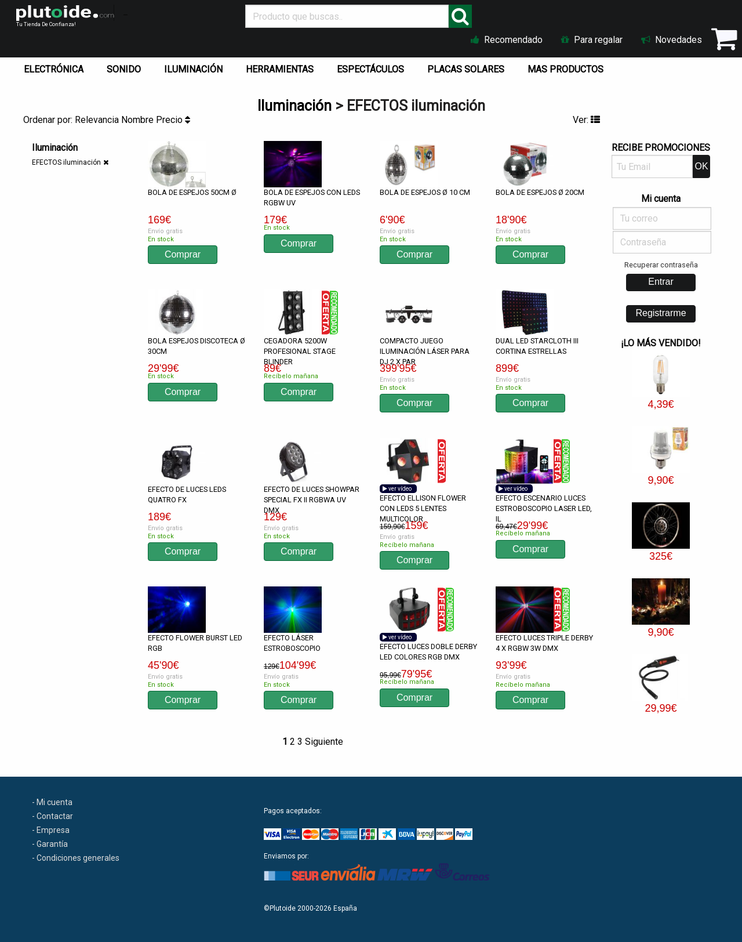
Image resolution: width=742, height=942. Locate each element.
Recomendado (507, 39)
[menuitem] (55, 66)
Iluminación (294, 105)
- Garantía (50, 844)
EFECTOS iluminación (66, 162)
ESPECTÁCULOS (370, 69)
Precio (173, 119)
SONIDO (124, 69)
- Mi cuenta (52, 802)
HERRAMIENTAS (280, 69)
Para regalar (592, 39)
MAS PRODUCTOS (565, 69)
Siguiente (324, 741)
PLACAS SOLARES (465, 69)
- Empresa (51, 830)
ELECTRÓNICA (53, 69)
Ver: (586, 119)
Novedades (671, 39)
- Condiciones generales (75, 858)
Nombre (138, 119)
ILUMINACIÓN (193, 69)
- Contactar (52, 816)
